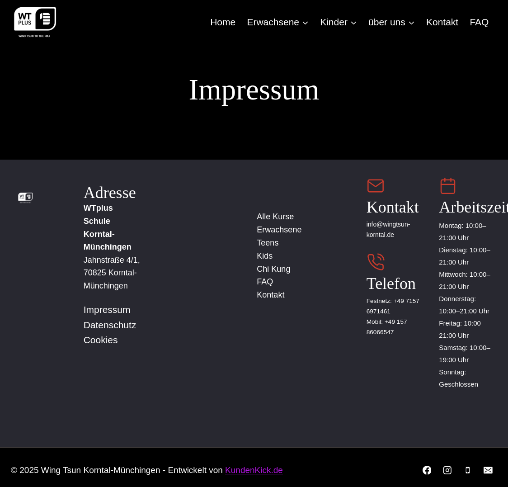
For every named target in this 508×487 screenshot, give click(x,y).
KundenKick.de (254, 470)
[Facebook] (426, 470)
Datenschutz (110, 324)
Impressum (107, 309)
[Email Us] (376, 185)
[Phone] (467, 470)
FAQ (479, 22)
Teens (271, 242)
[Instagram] (447, 470)
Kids (269, 255)
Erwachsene (283, 229)
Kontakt (442, 22)
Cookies (101, 340)
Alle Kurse (279, 216)
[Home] (22, 197)
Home (222, 22)
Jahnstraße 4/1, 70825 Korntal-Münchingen (112, 272)
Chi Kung (277, 268)
